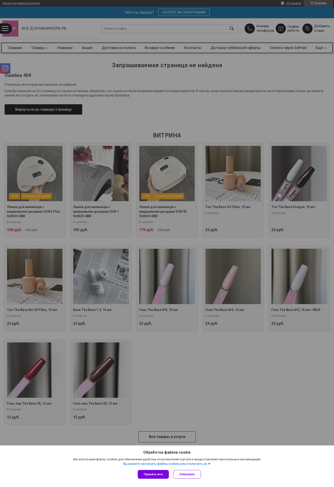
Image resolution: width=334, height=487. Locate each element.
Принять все (153, 474)
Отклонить (187, 474)
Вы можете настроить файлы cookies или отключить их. (165, 464)
